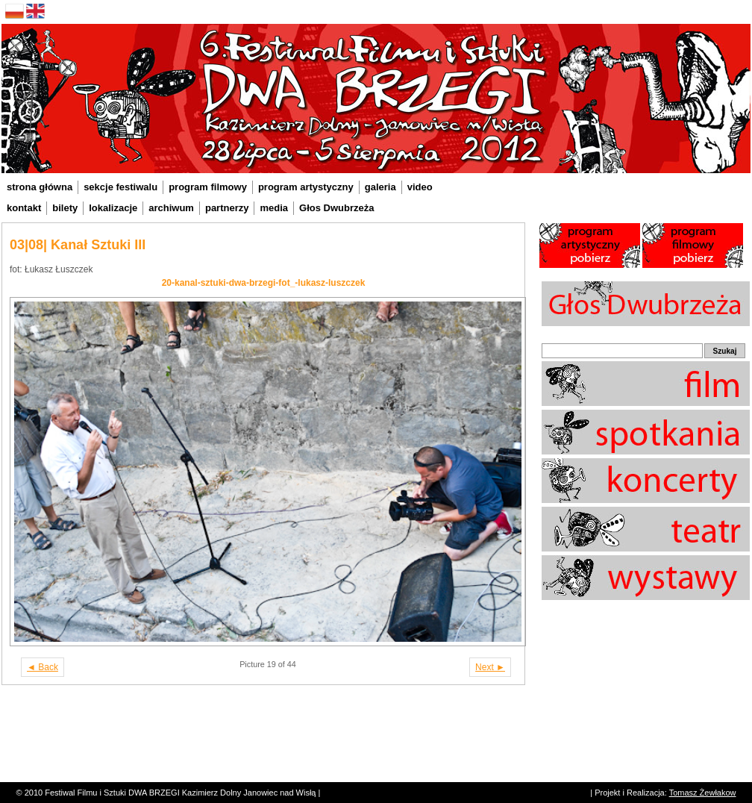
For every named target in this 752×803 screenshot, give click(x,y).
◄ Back (42, 667)
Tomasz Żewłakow (702, 792)
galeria (380, 187)
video (420, 187)
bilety (65, 207)
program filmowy (208, 187)
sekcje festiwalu (120, 187)
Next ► (490, 667)
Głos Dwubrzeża (336, 207)
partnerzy (227, 207)
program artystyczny (306, 187)
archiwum (171, 207)
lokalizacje (113, 207)
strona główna (39, 187)
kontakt (24, 207)
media (274, 207)
